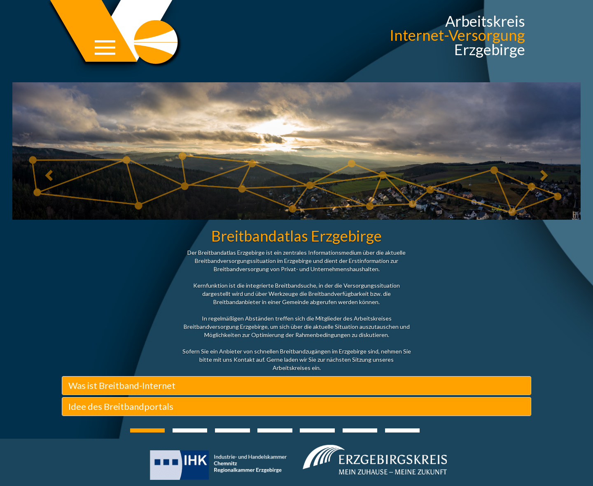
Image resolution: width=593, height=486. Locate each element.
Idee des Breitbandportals (120, 406)
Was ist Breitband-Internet (121, 385)
